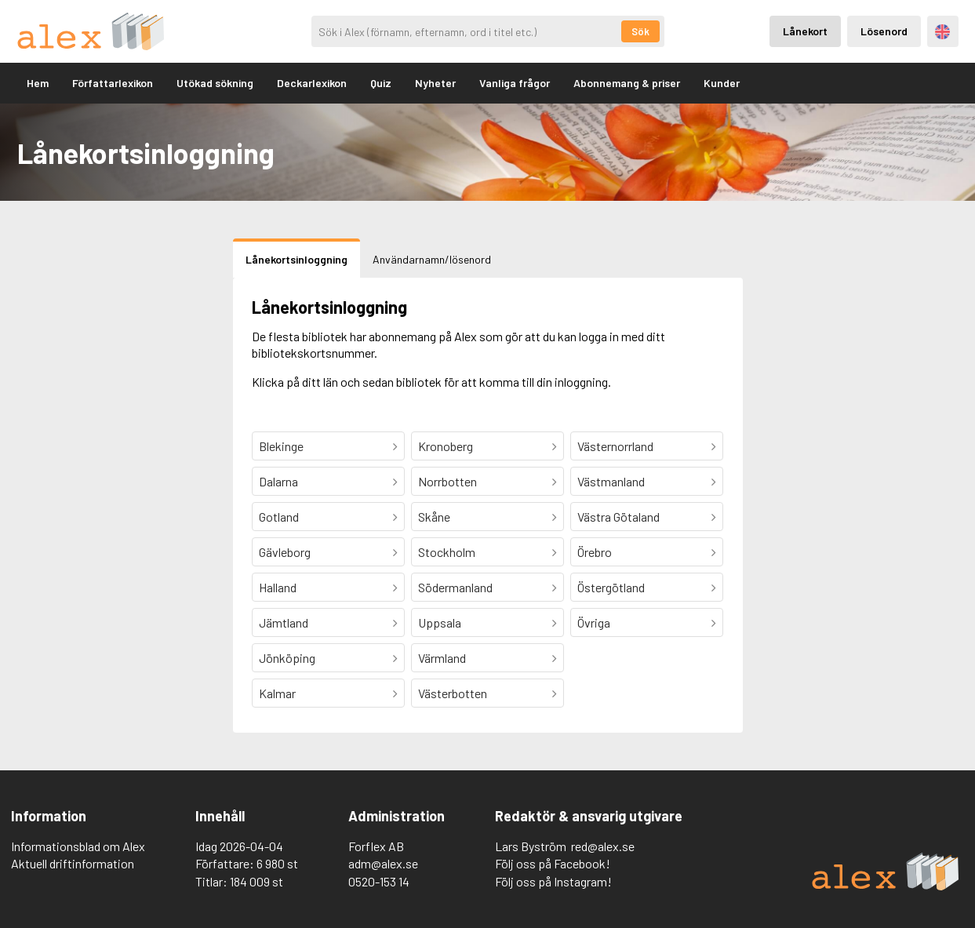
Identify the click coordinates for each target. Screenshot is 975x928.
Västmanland (611, 481)
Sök (640, 31)
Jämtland (283, 622)
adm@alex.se (383, 863)
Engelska (942, 31)
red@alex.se (603, 846)
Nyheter (435, 82)
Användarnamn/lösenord (432, 259)
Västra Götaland (618, 516)
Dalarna (278, 481)
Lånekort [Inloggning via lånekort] (805, 31)
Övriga (593, 622)
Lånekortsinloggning (296, 259)
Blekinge (281, 446)
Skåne (434, 516)
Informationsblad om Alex (78, 846)
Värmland (442, 657)
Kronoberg (445, 446)
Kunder (722, 82)
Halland (278, 587)
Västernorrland (615, 446)
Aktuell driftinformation (72, 863)
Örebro (594, 551)
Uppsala (439, 622)
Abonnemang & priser (626, 82)
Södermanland (455, 587)
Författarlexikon (112, 82)
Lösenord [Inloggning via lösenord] (884, 31)
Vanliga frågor (514, 82)
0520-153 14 (378, 881)
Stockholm (446, 551)
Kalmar (277, 693)
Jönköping (287, 657)
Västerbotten (452, 693)
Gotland (279, 516)
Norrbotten (447, 481)
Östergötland (611, 587)
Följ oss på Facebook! (552, 863)
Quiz (380, 82)
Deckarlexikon (312, 82)
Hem (38, 82)
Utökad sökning (214, 82)
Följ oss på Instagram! (553, 881)
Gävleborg (285, 551)
